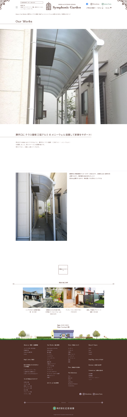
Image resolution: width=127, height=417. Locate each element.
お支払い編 (26, 382)
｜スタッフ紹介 (29, 359)
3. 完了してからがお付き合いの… (31, 373)
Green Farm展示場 (28, 352)
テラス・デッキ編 (28, 391)
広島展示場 (26, 350)
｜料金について (73, 345)
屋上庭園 (49, 352)
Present (90, 352)
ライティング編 (27, 393)
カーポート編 (27, 384)
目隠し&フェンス (51, 375)
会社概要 (90, 373)
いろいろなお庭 (50, 365)
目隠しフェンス (71, 354)
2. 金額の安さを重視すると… (30, 371)
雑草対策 (49, 362)
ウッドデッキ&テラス (52, 371)
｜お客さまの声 (95, 365)
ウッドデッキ (71, 356)
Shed (69, 380)
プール (48, 360)
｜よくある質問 (53, 383)
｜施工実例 (53, 345)
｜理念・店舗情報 (31, 345)
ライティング (50, 369)
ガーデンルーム (71, 358)
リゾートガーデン (51, 358)
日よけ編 (26, 390)
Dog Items (70, 382)
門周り (48, 377)
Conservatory (71, 385)
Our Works (23, 14)
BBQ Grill (70, 378)
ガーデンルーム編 (28, 388)
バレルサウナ (50, 356)
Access (25, 354)
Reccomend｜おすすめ (52, 348)
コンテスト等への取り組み (29, 348)
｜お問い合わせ (96, 370)
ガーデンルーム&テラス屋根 (53, 373)
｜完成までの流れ (74, 367)
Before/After (49, 350)
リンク (90, 379)
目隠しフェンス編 (28, 386)
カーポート (49, 367)
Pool (69, 376)
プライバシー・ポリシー (94, 377)
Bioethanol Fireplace (73, 383)
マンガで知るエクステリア (30, 379)
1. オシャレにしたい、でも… (30, 369)
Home (17, 14)
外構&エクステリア (51, 363)
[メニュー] (17, 7)
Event (90, 348)
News (90, 350)
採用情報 (90, 375)
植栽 (69, 362)
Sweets (90, 354)
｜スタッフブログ (96, 359)
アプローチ (70, 350)
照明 (69, 360)
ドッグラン (49, 354)
